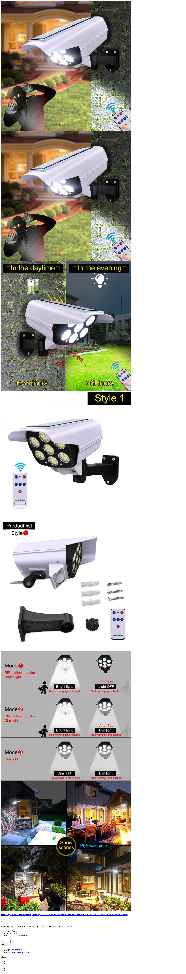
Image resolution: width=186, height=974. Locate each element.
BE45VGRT (16, 950)
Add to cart (6, 944)
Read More (67, 926)
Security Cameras (23, 952)
